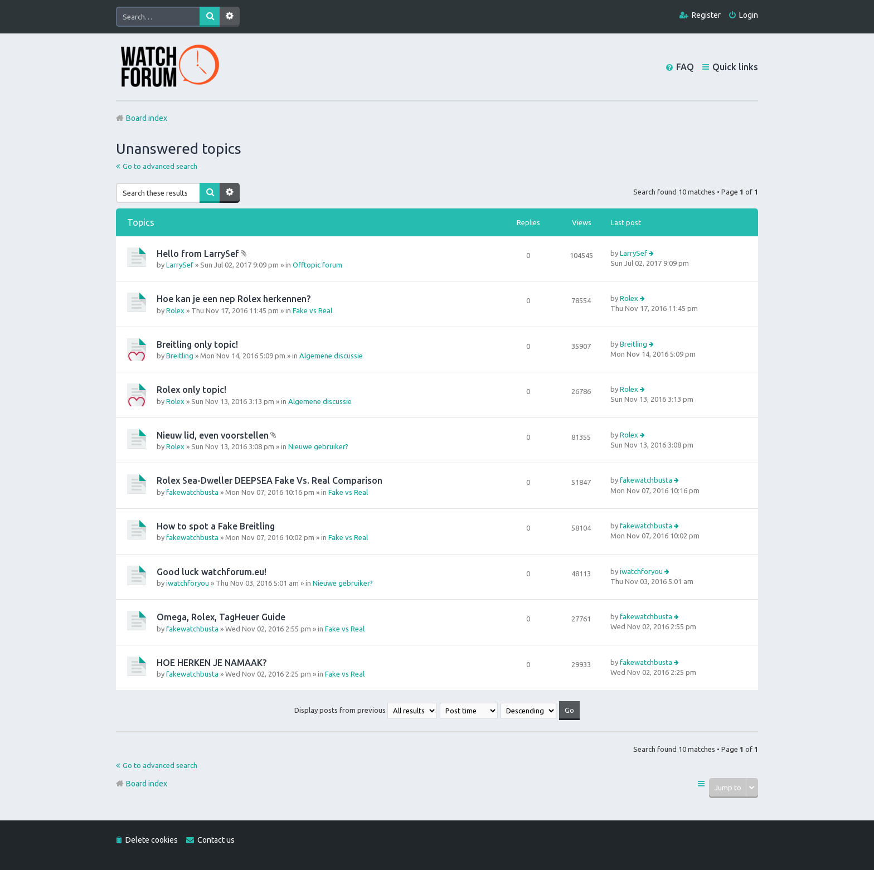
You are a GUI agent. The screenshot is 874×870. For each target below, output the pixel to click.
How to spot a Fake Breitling (216, 526)
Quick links (735, 67)
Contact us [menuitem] (216, 839)
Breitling (179, 355)
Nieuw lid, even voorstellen (213, 435)
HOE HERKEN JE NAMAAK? (211, 663)
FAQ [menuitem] (685, 67)
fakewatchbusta (192, 492)
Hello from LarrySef (198, 254)
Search (210, 17)
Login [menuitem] (748, 15)
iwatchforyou (187, 583)
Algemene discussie (331, 355)
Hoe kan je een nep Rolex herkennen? (233, 299)
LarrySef (179, 265)
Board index (146, 783)
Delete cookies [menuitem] (151, 839)
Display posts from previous (365, 710)
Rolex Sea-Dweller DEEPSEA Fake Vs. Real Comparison (269, 480)
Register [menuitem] (706, 15)
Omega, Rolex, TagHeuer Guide (221, 617)
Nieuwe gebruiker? (318, 446)
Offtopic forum (317, 265)
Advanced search (230, 17)
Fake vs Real (312, 310)
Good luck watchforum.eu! (211, 572)
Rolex (175, 310)
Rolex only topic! (191, 390)
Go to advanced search (160, 166)
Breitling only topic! (197, 344)
